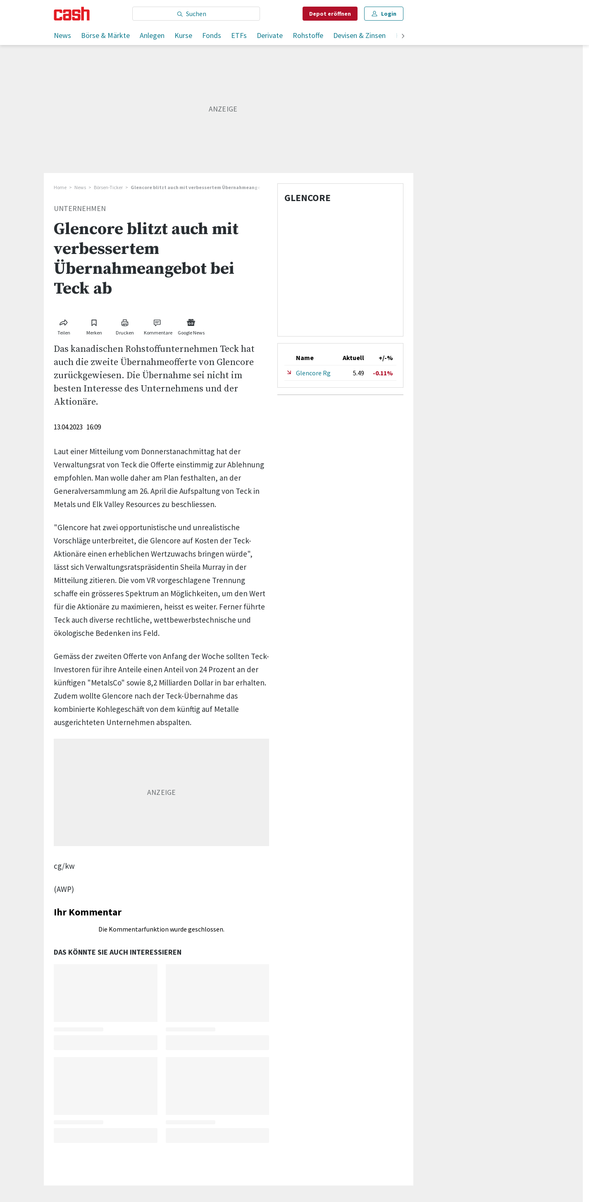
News (62, 35)
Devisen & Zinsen (359, 35)
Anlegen (152, 35)
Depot (330, 13)
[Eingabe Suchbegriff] (196, 14)
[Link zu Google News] (190, 325)
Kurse (183, 35)
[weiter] (403, 36)
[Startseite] (72, 14)
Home (60, 187)
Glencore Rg (313, 373)
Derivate (270, 35)
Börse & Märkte (105, 35)
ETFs (239, 35)
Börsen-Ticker (108, 187)
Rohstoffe (308, 35)
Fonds (211, 35)
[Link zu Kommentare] (157, 325)
